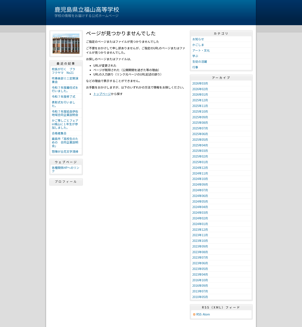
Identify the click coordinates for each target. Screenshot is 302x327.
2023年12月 (200, 229)
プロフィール (66, 181)
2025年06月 (200, 134)
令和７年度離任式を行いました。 (65, 89)
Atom (206, 314)
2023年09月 (200, 246)
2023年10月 (200, 240)
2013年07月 (200, 291)
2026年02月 (200, 89)
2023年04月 (200, 274)
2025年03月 (200, 151)
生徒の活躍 (199, 61)
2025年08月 (200, 122)
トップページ (102, 94)
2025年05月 (200, 139)
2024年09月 (200, 184)
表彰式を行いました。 (63, 104)
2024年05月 (200, 201)
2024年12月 (200, 167)
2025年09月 (200, 117)
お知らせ (198, 39)
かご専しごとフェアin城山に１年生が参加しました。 (65, 124)
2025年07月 (200, 128)
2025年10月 (200, 111)
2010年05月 (200, 297)
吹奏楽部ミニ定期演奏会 (65, 80)
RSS (199, 314)
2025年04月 (200, 145)
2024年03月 (200, 212)
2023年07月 (200, 257)
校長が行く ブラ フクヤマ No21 (65, 71)
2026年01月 (200, 94)
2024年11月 (200, 173)
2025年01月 (200, 162)
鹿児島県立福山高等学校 (87, 9)
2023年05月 (200, 269)
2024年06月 (200, 196)
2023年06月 (200, 263)
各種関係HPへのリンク (65, 169)
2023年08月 (200, 252)
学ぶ (195, 56)
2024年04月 (200, 207)
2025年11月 (200, 106)
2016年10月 (200, 280)
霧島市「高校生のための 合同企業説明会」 (65, 142)
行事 (195, 67)
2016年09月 (200, 285)
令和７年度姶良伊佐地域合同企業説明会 (65, 113)
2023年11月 (200, 235)
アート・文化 (201, 50)
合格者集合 (59, 133)
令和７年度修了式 (63, 96)
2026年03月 (200, 83)
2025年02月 (200, 156)
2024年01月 (200, 224)
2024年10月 (200, 179)
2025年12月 (200, 100)
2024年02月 (200, 218)
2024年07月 (200, 190)
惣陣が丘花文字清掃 (65, 151)
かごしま (198, 45)
